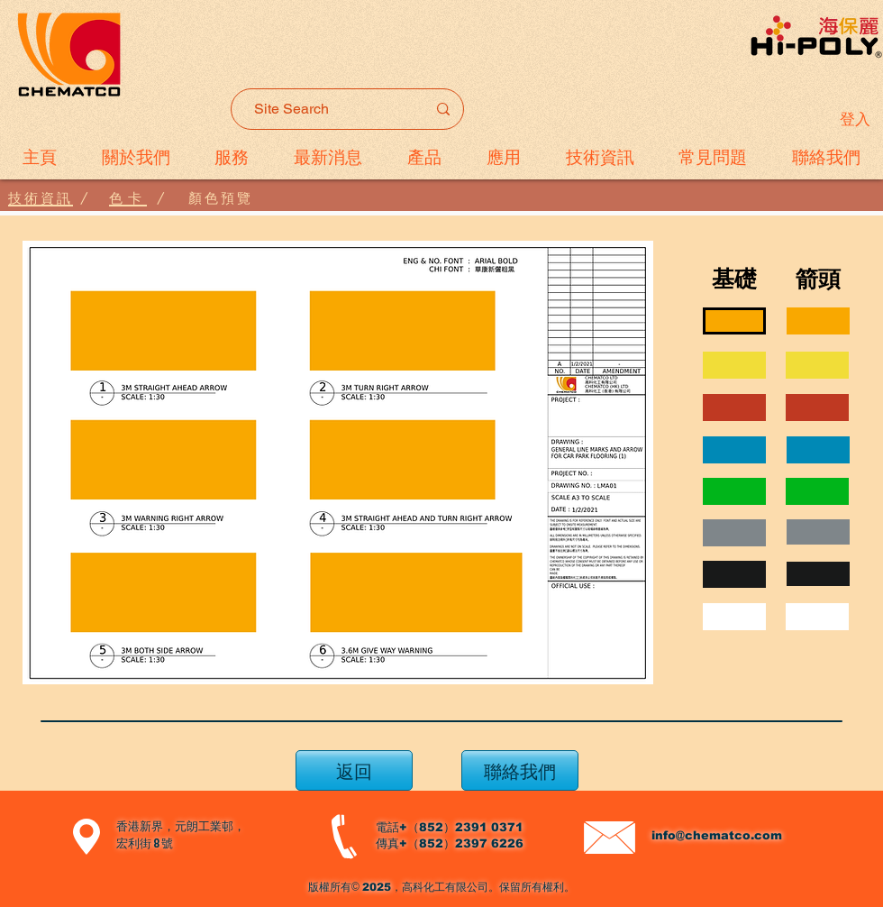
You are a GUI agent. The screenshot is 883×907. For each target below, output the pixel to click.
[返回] (354, 770)
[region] (818, 320)
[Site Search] (326, 109)
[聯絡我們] (519, 770)
